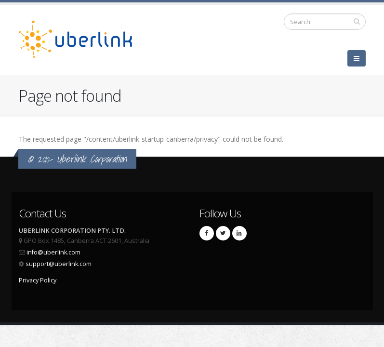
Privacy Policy (37, 280)
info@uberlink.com (53, 252)
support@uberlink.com (59, 264)
